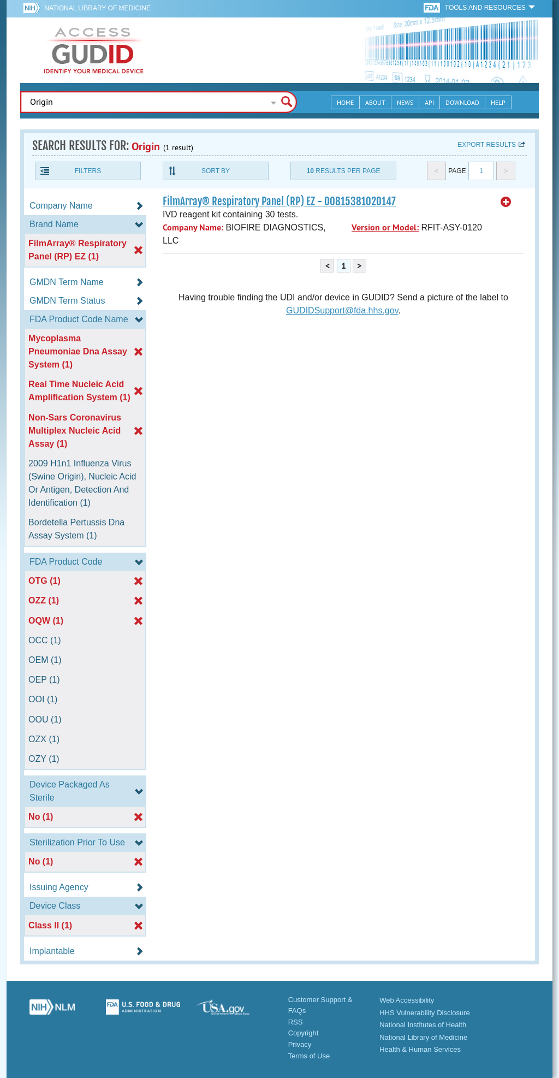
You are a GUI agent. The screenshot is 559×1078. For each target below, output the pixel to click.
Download (462, 102)
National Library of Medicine (97, 8)
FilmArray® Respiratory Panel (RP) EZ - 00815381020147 (279, 201)
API (429, 102)
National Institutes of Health (422, 1025)
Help (498, 102)
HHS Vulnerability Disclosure (424, 1013)
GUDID (93, 50)
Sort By (215, 171)
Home (345, 102)
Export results (486, 145)
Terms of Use (309, 1056)
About (375, 102)
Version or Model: (385, 227)
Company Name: (193, 227)
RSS (295, 1022)
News (405, 102)
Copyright (303, 1033)
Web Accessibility (406, 1000)
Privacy (300, 1044)
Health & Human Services (420, 1049)
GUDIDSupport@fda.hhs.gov (342, 310)
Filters (88, 171)
